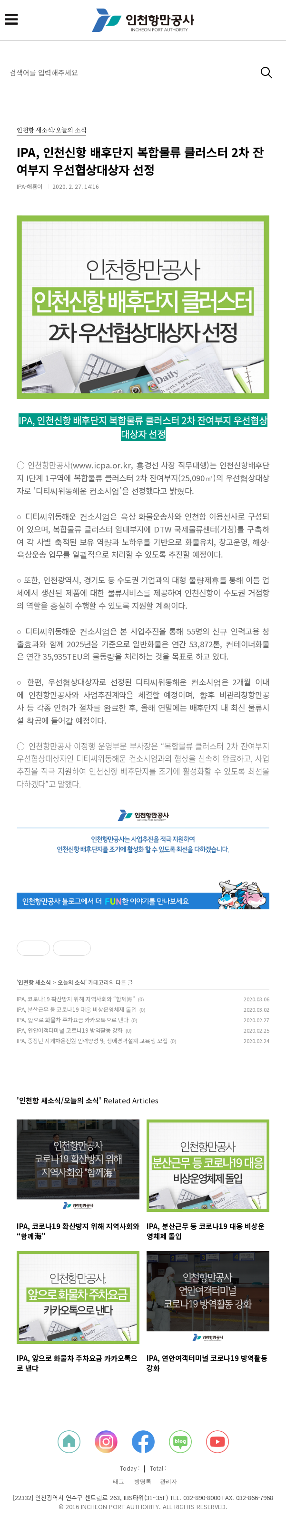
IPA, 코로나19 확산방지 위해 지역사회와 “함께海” (76, 999)
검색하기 (267, 73)
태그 (118, 1481)
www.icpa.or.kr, (103, 465)
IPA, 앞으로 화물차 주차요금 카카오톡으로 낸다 (72, 1020)
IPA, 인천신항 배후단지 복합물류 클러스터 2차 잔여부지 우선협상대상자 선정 (140, 160)
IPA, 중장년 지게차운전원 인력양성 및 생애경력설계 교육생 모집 (92, 1040)
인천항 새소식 (34, 982)
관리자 (168, 1481)
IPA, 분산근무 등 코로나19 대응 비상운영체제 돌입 (77, 1009)
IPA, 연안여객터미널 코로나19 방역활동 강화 (70, 1030)
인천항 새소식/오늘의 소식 (51, 131)
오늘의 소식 (71, 982)
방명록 (142, 1481)
